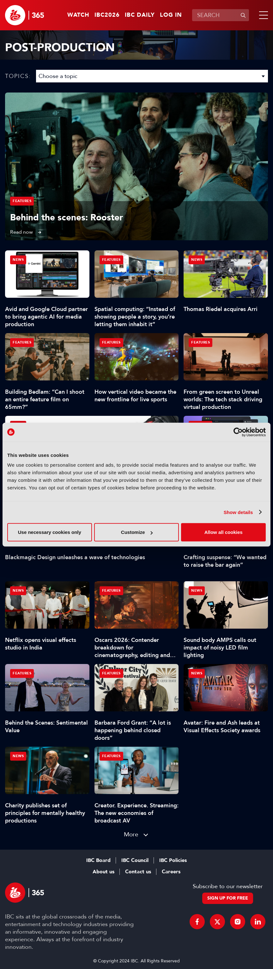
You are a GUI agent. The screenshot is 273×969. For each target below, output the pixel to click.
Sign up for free (227, 898)
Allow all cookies (223, 532)
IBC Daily (140, 15)
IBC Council (135, 860)
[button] (262, 15)
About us (103, 871)
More (131, 834)
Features (22, 201)
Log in (171, 15)
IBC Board (98, 860)
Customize (137, 532)
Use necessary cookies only (49, 532)
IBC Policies (173, 860)
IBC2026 (107, 15)
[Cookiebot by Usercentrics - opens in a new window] (238, 432)
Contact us (138, 871)
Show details (238, 512)
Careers (171, 871)
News (18, 259)
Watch (78, 15)
